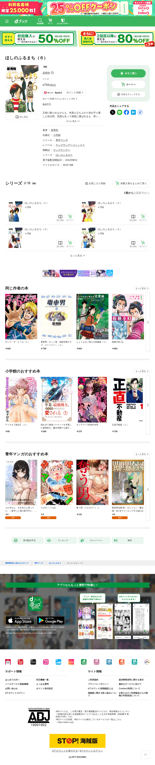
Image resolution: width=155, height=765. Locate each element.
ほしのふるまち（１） (37, 203)
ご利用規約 (93, 680)
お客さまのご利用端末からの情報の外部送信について (133, 694)
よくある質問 (42, 684)
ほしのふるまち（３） (37, 229)
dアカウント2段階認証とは (100, 688)
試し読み (24, 117)
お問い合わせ (11, 688)
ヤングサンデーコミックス (70, 145)
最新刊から (143, 193)
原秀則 (46, 72)
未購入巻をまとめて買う (133, 183)
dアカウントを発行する (65, 750)
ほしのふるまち (64, 155)
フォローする (52, 73)
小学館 (57, 135)
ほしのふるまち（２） (110, 203)
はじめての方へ (12, 680)
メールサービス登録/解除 (16, 684)
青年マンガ (62, 140)
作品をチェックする (130, 94)
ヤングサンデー (61, 150)
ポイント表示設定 (44, 688)
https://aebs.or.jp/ (66, 722)
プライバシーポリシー (98, 684)
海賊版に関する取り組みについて (102, 694)
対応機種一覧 (42, 680)
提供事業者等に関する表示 (131, 680)
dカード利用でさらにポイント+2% (59, 99)
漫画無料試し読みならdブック (17, 563)
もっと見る (141, 288)
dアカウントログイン (15, 693)
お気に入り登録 (97, 183)
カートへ (131, 84)
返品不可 (47, 104)
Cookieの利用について (129, 688)
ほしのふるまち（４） (110, 229)
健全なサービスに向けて (130, 684)
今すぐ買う (131, 73)
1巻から (129, 193)
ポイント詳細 (73, 92)
